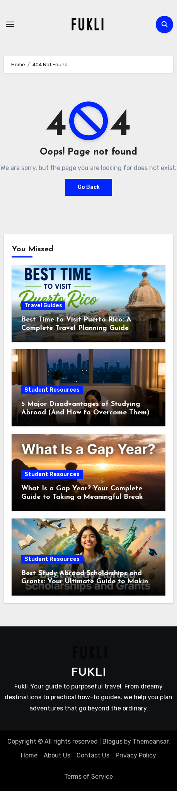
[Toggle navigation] (10, 24)
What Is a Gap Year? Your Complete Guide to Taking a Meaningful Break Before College (82, 497)
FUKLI (88, 673)
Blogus (112, 741)
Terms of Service (88, 776)
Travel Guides (43, 305)
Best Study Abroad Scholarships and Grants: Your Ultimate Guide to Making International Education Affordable (87, 582)
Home (29, 755)
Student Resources (52, 390)
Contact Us (93, 755)
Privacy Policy (136, 755)
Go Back (89, 187)
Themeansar (150, 741)
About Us (57, 755)
